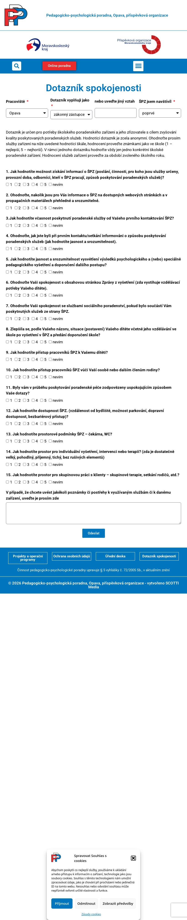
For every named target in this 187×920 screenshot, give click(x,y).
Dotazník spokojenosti (159, 556)
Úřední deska (115, 556)
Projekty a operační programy (28, 558)
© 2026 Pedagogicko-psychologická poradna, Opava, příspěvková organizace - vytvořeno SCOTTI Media (93, 585)
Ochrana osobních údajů (71, 556)
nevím (58, 184)
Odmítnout (86, 903)
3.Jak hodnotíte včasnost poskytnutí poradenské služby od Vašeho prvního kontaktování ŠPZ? (90, 218)
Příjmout (62, 903)
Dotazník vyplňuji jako (69, 100)
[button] (133, 858)
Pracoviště (16, 101)
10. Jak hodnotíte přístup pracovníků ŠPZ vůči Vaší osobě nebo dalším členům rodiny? (83, 370)
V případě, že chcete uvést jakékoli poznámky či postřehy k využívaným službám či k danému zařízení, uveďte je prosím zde (88, 495)
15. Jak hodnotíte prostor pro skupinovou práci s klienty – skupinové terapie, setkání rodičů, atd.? (92, 475)
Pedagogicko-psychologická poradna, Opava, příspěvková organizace (107, 15)
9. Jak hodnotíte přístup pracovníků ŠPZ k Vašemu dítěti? (57, 352)
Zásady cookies (91, 914)
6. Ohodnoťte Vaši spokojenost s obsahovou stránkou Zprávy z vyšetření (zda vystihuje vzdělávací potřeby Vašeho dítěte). (93, 285)
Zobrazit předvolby (118, 903)
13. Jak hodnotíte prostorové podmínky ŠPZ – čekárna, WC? (59, 434)
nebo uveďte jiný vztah (115, 101)
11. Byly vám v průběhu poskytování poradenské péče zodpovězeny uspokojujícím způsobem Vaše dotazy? (88, 390)
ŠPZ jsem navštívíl (155, 101)
